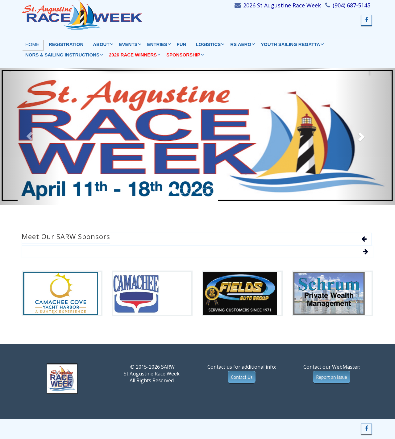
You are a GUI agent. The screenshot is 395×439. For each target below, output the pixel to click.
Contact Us (241, 377)
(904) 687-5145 (351, 5)
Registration (66, 44)
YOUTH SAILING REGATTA (292, 44)
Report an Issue (331, 377)
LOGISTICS (210, 44)
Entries (159, 44)
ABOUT (103, 44)
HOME (32, 44)
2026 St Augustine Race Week (282, 5)
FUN (181, 44)
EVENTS (130, 44)
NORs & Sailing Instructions (64, 54)
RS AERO (242, 44)
